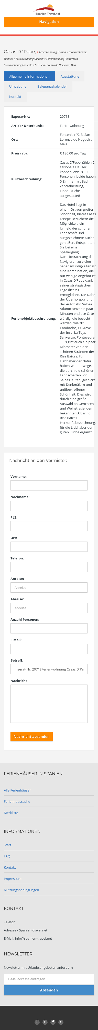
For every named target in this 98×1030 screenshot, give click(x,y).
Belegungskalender (52, 86)
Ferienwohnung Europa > (54, 52)
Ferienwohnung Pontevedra (62, 59)
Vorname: (18, 476)
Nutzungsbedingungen (21, 890)
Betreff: (16, 660)
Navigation (49, 21)
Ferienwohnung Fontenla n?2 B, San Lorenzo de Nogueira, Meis (40, 65)
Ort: (13, 537)
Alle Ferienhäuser (17, 790)
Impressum (12, 878)
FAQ (7, 856)
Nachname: (19, 497)
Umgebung (17, 86)
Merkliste (11, 812)
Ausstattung (70, 76)
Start (7, 845)
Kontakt (15, 96)
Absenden (49, 990)
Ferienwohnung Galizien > (31, 59)
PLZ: (13, 517)
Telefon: (17, 558)
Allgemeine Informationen (29, 76)
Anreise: (17, 578)
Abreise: (17, 599)
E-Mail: (15, 640)
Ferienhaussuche (17, 801)
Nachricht (18, 680)
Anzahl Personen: (24, 619)
